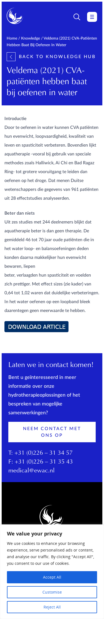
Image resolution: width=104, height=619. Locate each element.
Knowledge (30, 38)
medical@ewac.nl (31, 471)
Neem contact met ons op (52, 432)
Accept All (52, 577)
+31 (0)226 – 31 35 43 (44, 462)
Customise (52, 592)
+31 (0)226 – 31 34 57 (43, 453)
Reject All (52, 607)
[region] (52, 571)
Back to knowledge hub (51, 56)
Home (12, 38)
